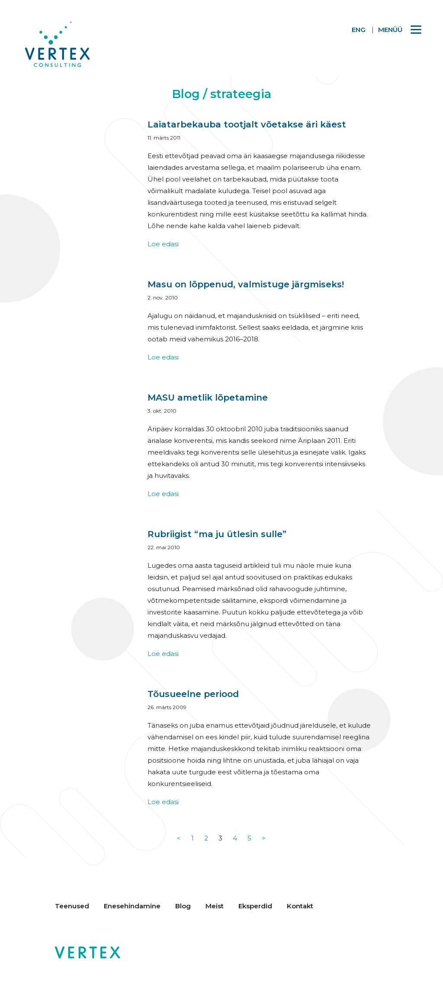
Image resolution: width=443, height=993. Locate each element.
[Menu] (395, 29)
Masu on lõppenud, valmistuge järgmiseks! (246, 284)
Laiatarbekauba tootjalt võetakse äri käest (247, 124)
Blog (183, 906)
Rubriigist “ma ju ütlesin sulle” (217, 534)
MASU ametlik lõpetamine (208, 397)
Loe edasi (163, 244)
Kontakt (300, 906)
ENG (359, 29)
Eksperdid (255, 906)
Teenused (72, 906)
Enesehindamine (132, 906)
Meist (214, 906)
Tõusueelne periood (193, 694)
